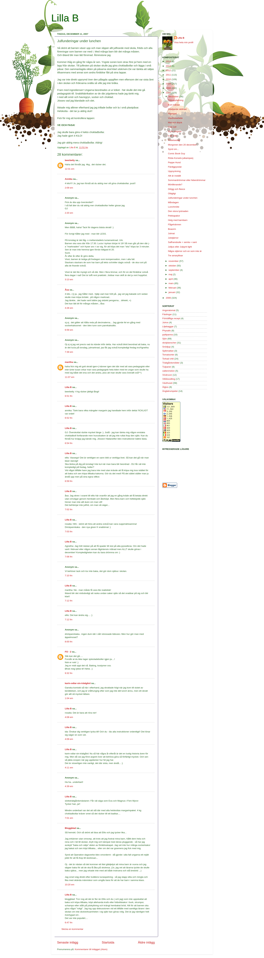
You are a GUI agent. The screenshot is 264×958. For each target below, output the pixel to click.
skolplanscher (169, 342)
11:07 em (69, 377)
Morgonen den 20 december (182, 144)
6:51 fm (68, 396)
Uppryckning (174, 171)
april (171, 279)
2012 (169, 70)
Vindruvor (167, 375)
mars (171, 283)
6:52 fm (68, 418)
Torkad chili (168, 358)
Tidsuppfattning (176, 100)
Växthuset (167, 383)
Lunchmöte (173, 207)
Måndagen (173, 202)
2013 (169, 66)
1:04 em (69, 698)
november (174, 261)
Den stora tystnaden (178, 211)
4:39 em (69, 786)
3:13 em (69, 279)
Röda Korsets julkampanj (180, 158)
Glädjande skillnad (177, 109)
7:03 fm (68, 531)
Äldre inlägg (146, 942)
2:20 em (69, 213)
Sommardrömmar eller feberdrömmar (187, 180)
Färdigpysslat (175, 167)
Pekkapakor (174, 215)
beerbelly (70, 160)
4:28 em (69, 308)
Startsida (108, 942)
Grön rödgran (175, 131)
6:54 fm (68, 443)
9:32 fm (68, 673)
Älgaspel (172, 113)
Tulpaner (166, 367)
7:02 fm (68, 509)
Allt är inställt (174, 176)
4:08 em (69, 717)
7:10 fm (68, 575)
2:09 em (69, 187)
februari (173, 287)
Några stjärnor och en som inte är (185, 251)
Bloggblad (70, 828)
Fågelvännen (174, 224)
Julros (165, 322)
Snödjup (166, 346)
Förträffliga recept (171, 318)
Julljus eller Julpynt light (180, 246)
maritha (69, 362)
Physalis (166, 330)
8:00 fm (68, 641)
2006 (169, 298)
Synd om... (173, 149)
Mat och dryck (175, 122)
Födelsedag (174, 140)
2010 (169, 79)
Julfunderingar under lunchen (182, 198)
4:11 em (69, 767)
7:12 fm (68, 600)
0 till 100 (172, 136)
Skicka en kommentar (72, 929)
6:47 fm (68, 922)
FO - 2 (68, 651)
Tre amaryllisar (175, 255)
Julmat (171, 233)
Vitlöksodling (168, 379)
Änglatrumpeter (170, 391)
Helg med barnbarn (178, 220)
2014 (169, 61)
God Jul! (172, 127)
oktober (173, 265)
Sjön (164, 338)
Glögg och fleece (176, 189)
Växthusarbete (175, 118)
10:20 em (69, 884)
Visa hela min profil (183, 42)
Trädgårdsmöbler (170, 362)
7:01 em (69, 818)
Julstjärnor (173, 238)
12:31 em (69, 169)
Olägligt (172, 193)
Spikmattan (168, 351)
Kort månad (174, 105)
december (174, 96)
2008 (169, 88)
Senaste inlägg (67, 942)
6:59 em (69, 330)
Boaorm (172, 229)
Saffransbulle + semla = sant (182, 242)
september (174, 270)
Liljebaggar (167, 326)
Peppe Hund (174, 162)
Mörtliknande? (175, 184)
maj (171, 274)
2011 (169, 75)
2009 (169, 83)
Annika (68, 179)
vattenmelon (168, 371)
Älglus (165, 387)
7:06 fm (68, 556)
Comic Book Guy (176, 153)
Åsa (67, 289)
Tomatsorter (168, 354)
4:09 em (69, 739)
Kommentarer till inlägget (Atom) (91, 949)
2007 (169, 92)
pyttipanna (167, 334)
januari (172, 292)
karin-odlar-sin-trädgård (78, 683)
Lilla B (65, 18)
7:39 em (69, 352)
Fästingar (167, 314)
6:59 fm (68, 481)
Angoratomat (168, 310)
